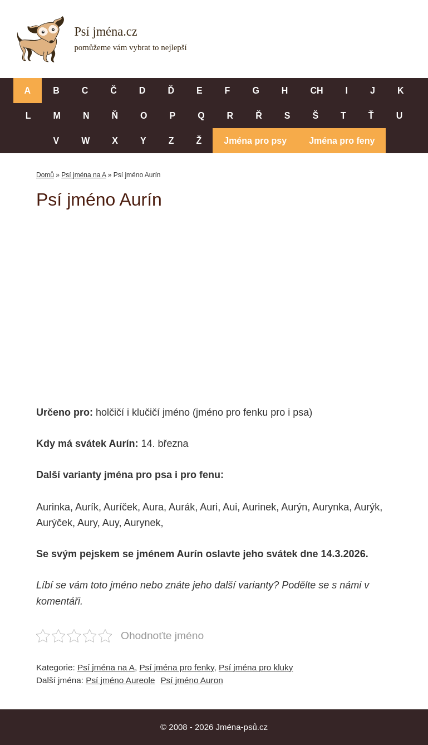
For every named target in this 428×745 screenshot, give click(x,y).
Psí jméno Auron (191, 680)
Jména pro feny (342, 140)
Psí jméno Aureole (120, 680)
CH (316, 90)
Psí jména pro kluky (256, 667)
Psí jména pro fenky (176, 667)
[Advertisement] (232, 300)
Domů (45, 175)
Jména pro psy (255, 140)
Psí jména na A (83, 175)
